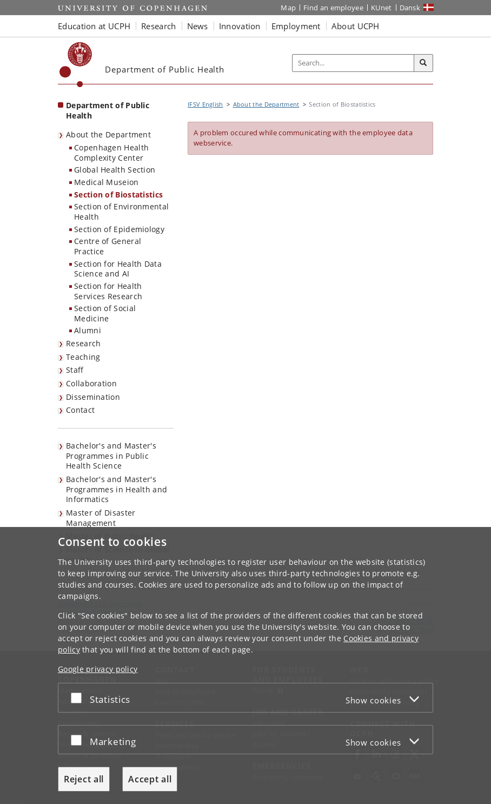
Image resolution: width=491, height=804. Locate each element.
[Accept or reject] (79, 698)
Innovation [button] (240, 26)
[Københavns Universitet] (75, 64)
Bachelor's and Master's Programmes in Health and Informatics (116, 489)
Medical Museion (106, 182)
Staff (75, 370)
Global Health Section (114, 169)
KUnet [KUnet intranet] (381, 7)
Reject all (84, 779)
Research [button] (158, 26)
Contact (80, 410)
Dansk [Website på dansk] (410, 7)
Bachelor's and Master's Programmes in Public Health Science (111, 455)
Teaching (83, 357)
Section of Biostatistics (118, 194)
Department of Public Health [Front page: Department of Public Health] (107, 110)
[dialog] (245, 665)
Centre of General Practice (107, 246)
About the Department (108, 134)
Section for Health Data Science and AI (118, 269)
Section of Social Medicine (105, 313)
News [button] (197, 26)
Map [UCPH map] (288, 7)
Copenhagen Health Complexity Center (111, 152)
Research (83, 343)
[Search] (423, 63)
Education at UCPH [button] (94, 26)
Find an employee (333, 7)
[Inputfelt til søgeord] (353, 63)
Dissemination (93, 397)
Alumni (87, 330)
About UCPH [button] (355, 26)
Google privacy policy (97, 669)
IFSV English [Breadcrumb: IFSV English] (205, 104)
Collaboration (91, 383)
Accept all (149, 779)
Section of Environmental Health (121, 211)
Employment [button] (296, 26)
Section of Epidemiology (119, 229)
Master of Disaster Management (100, 518)
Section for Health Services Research (108, 291)
